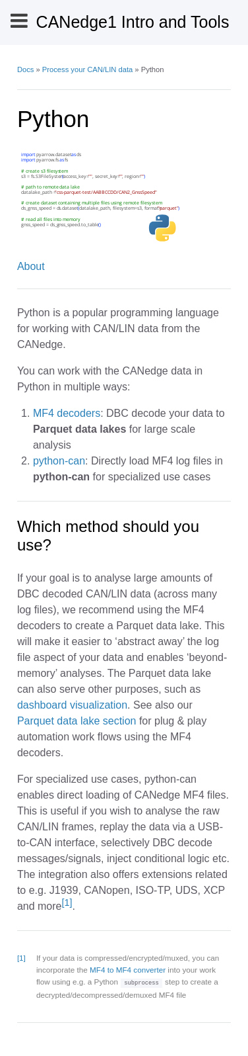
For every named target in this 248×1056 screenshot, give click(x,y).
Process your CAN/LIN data (87, 69)
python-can (59, 460)
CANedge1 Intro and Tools (133, 22)
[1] (66, 902)
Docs (25, 69)
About (31, 266)
